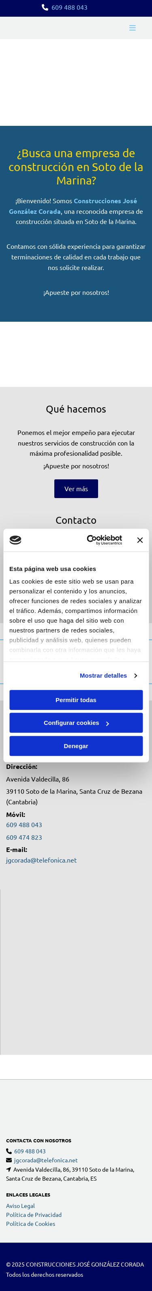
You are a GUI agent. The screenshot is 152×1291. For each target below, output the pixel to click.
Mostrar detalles (103, 675)
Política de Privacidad (34, 1182)
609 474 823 (24, 837)
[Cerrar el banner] (140, 540)
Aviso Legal (20, 1172)
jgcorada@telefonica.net (41, 860)
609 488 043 (69, 7)
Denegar (76, 745)
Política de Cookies (30, 1190)
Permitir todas (76, 699)
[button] (76, 488)
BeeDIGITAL (131, 1260)
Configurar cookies (76, 722)
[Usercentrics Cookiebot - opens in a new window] (90, 540)
